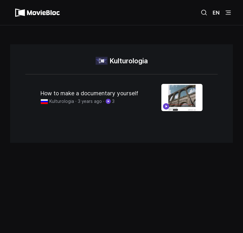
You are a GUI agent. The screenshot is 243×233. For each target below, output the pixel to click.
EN (216, 12)
